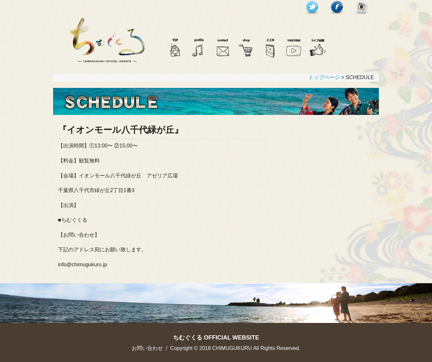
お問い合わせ (147, 348)
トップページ (324, 77)
